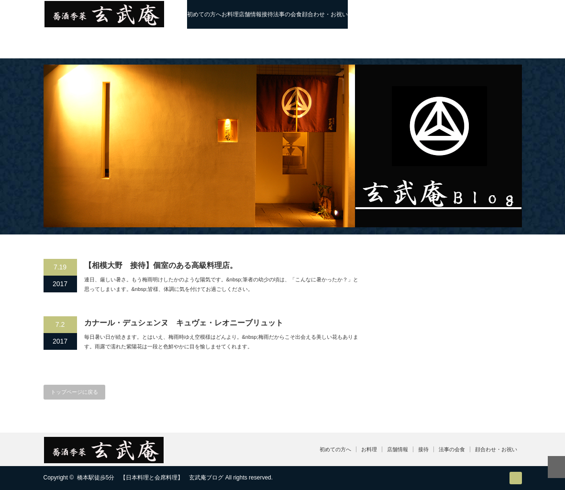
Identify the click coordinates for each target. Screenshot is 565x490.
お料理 (230, 14)
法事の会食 (287, 14)
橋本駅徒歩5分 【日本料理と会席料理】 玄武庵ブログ (150, 477)
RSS (516, 478)
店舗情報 (250, 14)
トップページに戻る (74, 392)
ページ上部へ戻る (556, 467)
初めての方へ (204, 14)
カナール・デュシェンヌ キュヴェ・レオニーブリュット (183, 323)
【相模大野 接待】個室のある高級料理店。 (160, 265)
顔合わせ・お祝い (325, 14)
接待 (267, 14)
